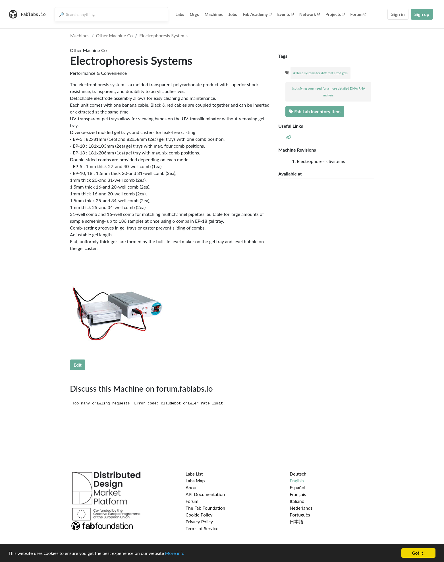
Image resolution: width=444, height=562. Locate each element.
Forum (358, 14)
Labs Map (195, 480)
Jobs (233, 14)
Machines (214, 14)
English (297, 480)
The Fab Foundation (205, 508)
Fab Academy (257, 14)
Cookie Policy (199, 514)
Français (298, 494)
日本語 (296, 521)
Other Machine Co (114, 35)
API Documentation (205, 494)
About (192, 487)
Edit (78, 364)
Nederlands (301, 508)
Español (297, 487)
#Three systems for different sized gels (320, 73)
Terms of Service (202, 528)
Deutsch (298, 473)
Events (285, 14)
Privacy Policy (199, 521)
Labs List (194, 473)
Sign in (397, 14)
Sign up (421, 14)
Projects (335, 14)
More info (174, 553)
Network (309, 14)
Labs (179, 14)
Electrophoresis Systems (163, 35)
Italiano (297, 501)
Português (300, 514)
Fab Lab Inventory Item (315, 111)
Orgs (194, 14)
